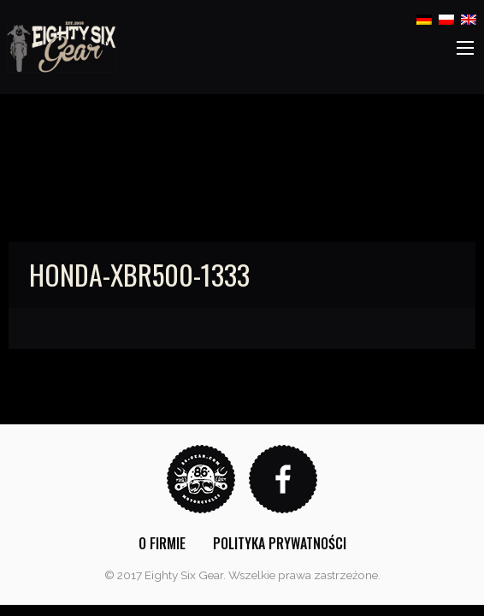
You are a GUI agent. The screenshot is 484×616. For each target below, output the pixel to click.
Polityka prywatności (279, 543)
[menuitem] (162, 543)
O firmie (162, 543)
